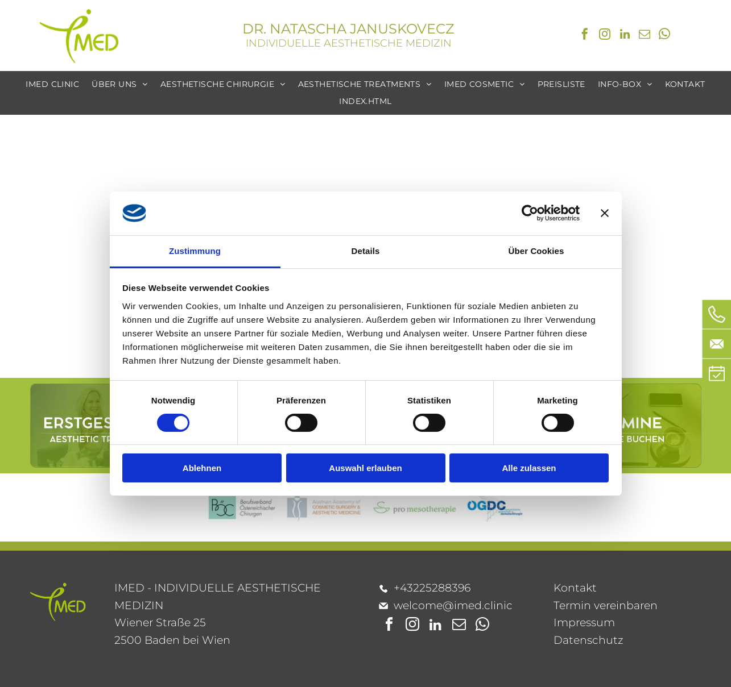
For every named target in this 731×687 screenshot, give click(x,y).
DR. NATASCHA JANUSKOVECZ (348, 28)
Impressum (584, 622)
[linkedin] (624, 35)
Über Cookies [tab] (536, 251)
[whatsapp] (664, 35)
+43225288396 (432, 587)
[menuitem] (52, 84)
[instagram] (604, 35)
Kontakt (575, 587)
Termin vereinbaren (606, 605)
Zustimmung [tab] (195, 251)
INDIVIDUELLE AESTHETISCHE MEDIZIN (349, 43)
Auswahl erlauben (365, 468)
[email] (644, 35)
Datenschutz (588, 640)
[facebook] (584, 35)
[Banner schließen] (605, 213)
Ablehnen (202, 468)
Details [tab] (366, 251)
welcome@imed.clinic (453, 605)
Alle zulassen (529, 468)
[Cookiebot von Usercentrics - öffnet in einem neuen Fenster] (530, 213)
